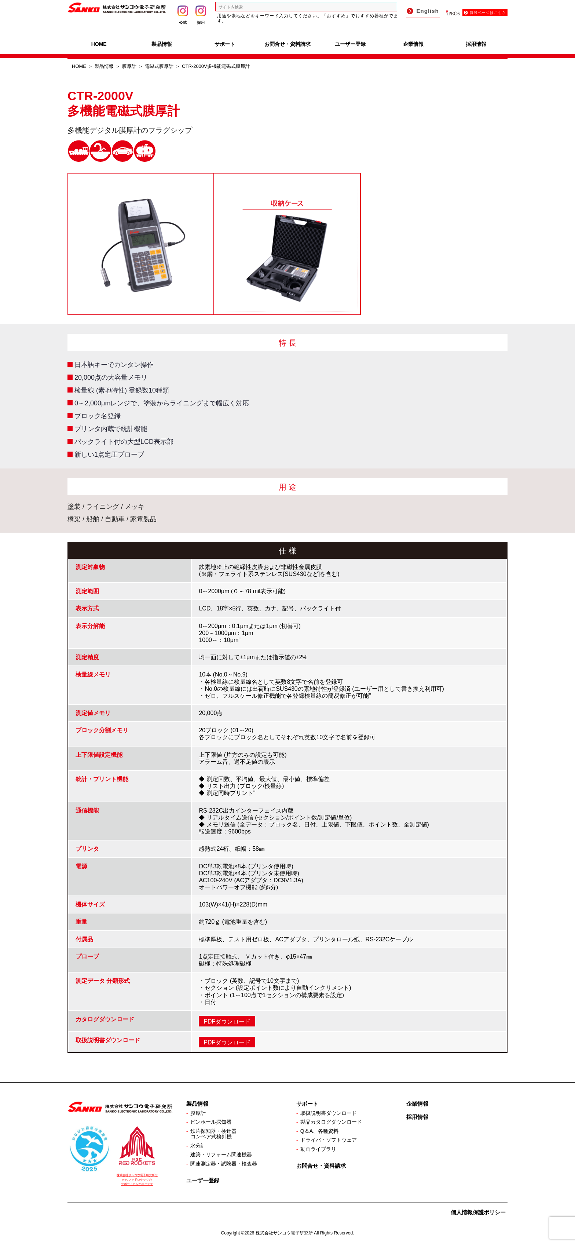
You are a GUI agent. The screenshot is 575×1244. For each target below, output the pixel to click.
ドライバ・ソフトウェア (328, 1140)
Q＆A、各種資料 (319, 1131)
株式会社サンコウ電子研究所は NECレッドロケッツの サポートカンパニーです (137, 1180)
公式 (182, 15)
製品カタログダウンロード (331, 1122)
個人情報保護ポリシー (478, 1212)
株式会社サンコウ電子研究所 (284, 1233)
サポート (225, 44)
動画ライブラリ (318, 1149)
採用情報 (476, 44)
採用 (200, 15)
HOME (99, 44)
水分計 (198, 1146)
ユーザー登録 (350, 44)
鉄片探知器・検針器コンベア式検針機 (213, 1133)
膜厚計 (129, 66)
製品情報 (161, 44)
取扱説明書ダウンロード (328, 1113)
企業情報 (413, 44)
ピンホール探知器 (210, 1122)
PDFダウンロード (227, 1021)
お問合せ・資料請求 (287, 44)
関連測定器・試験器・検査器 (223, 1164)
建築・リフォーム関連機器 (221, 1154)
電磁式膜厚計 (159, 66)
